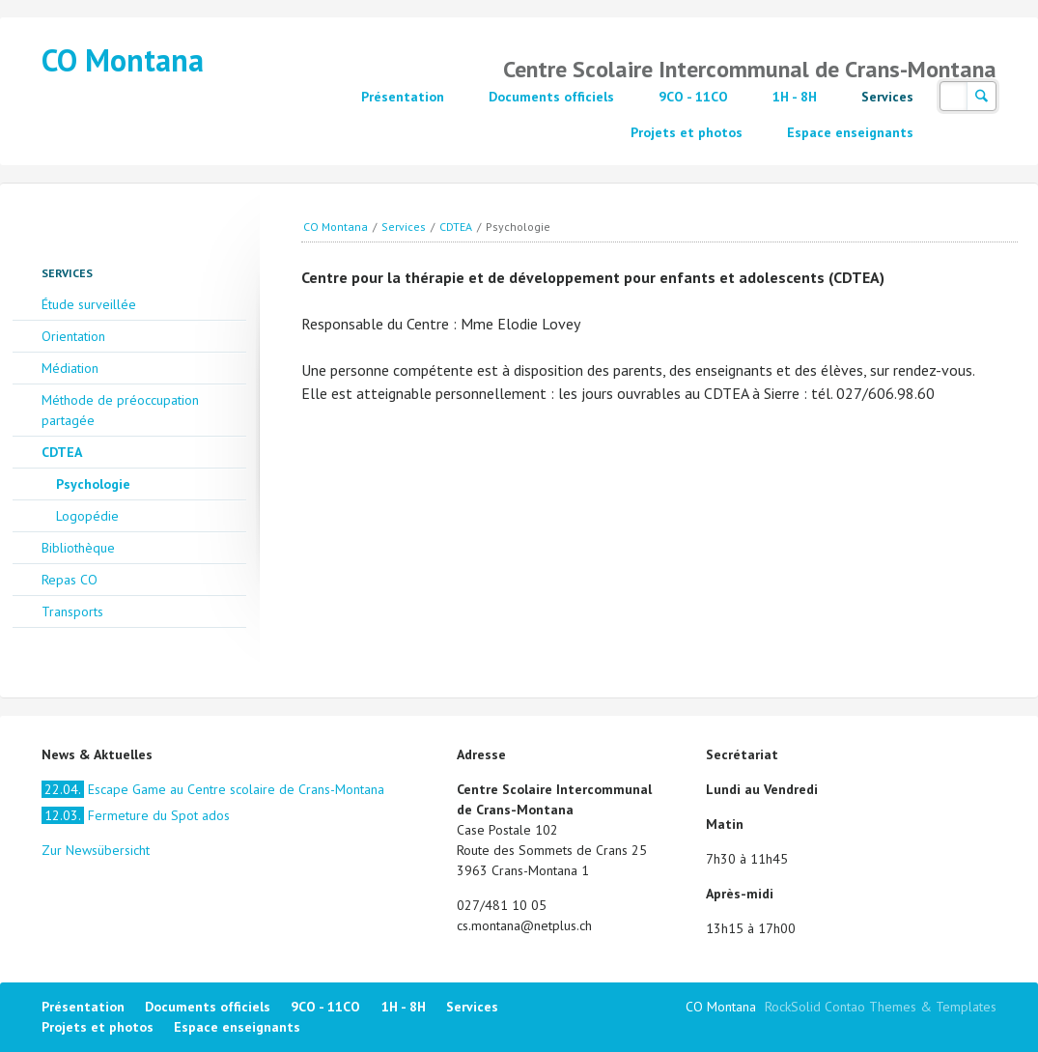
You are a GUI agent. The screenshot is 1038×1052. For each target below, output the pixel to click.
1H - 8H (794, 96)
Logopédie (87, 516)
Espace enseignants (850, 132)
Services (887, 96)
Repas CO (70, 579)
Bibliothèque (78, 547)
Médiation (70, 368)
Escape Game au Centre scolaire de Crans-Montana (213, 789)
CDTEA (455, 226)
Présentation (402, 96)
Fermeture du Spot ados (136, 815)
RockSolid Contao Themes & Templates (880, 1006)
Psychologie (93, 484)
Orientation (73, 336)
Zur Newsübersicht (96, 850)
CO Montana (123, 60)
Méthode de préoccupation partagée (120, 410)
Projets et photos (687, 132)
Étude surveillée (89, 304)
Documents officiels (551, 96)
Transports (72, 611)
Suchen (982, 96)
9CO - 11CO (693, 96)
